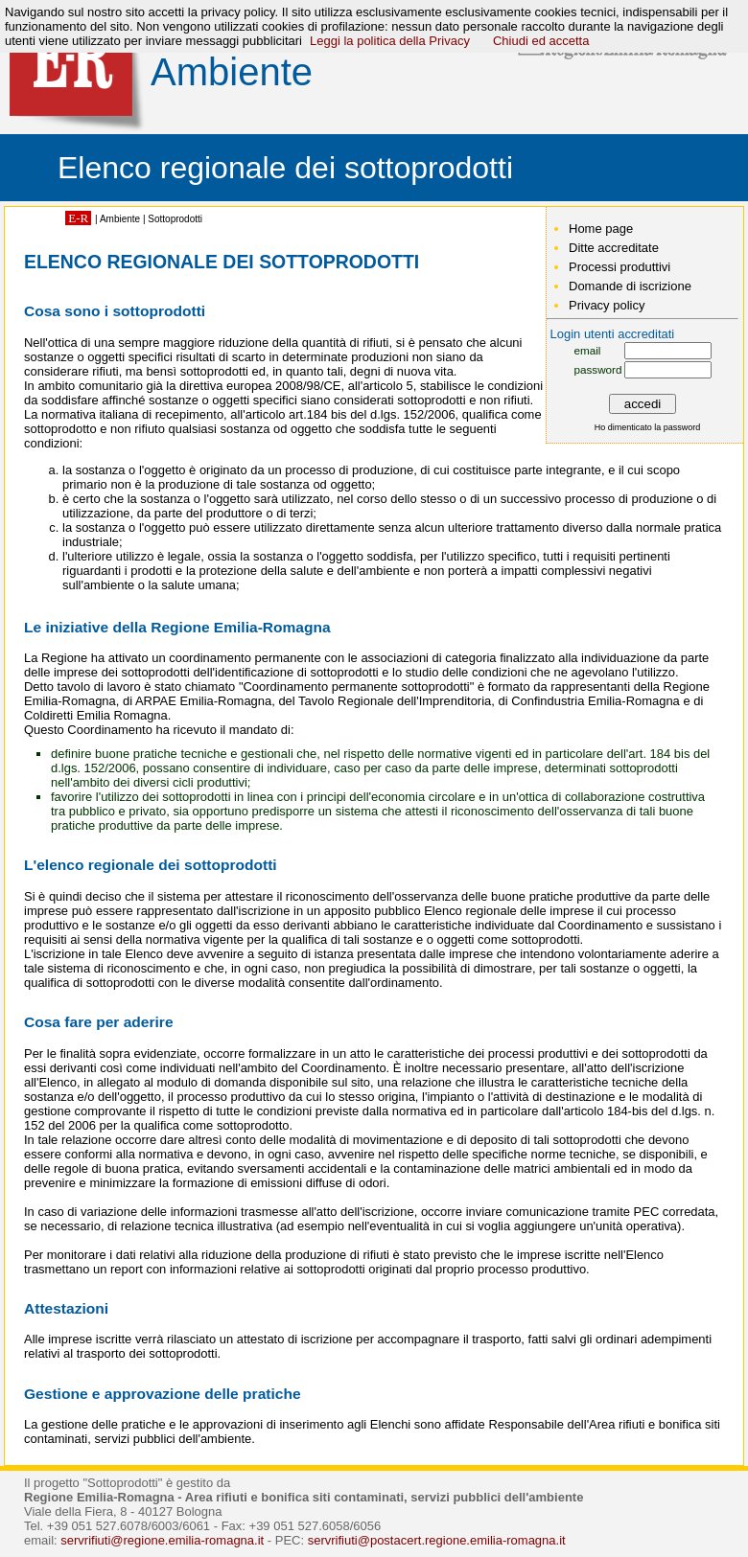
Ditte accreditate (614, 247)
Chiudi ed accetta (541, 41)
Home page (601, 228)
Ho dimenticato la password (648, 427)
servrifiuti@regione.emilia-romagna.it (162, 1540)
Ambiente (120, 219)
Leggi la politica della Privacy (390, 41)
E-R (78, 218)
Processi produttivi (619, 267)
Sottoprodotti (175, 219)
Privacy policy (606, 305)
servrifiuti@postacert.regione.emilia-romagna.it (437, 1540)
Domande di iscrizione (630, 286)
